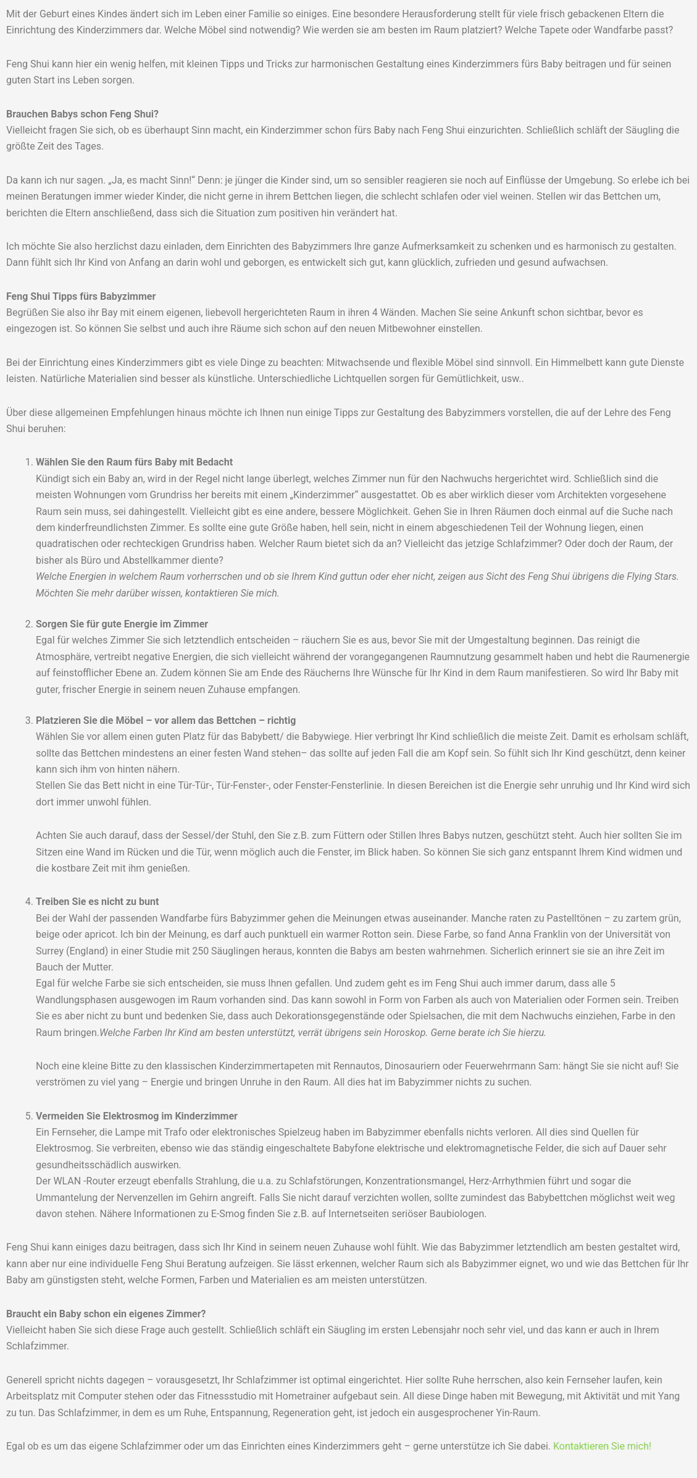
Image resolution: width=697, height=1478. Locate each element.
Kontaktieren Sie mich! (602, 1446)
